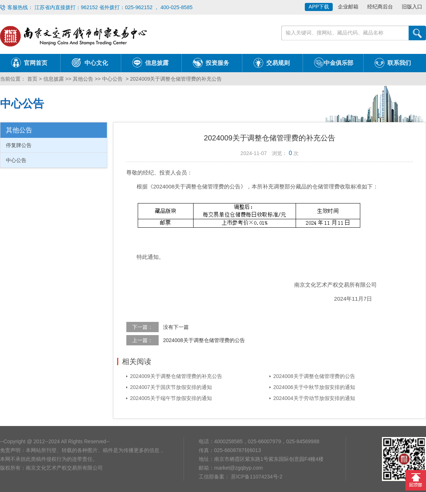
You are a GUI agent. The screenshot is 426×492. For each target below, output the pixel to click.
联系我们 (399, 63)
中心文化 (96, 63)
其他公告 (83, 79)
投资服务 (217, 63)
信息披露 (157, 63)
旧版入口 (412, 7)
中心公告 (112, 79)
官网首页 (35, 63)
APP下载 (318, 7)
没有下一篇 (176, 327)
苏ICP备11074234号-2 (256, 477)
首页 (31, 79)
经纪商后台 (380, 7)
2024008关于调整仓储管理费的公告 (204, 340)
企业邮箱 (348, 7)
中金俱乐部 (338, 63)
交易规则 (278, 63)
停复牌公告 (19, 145)
